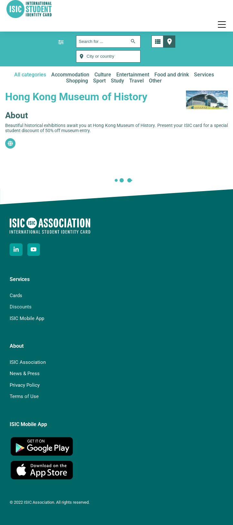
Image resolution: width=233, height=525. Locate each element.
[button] (221, 24)
